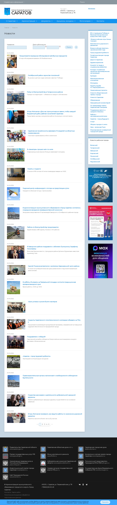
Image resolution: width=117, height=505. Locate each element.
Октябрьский (94, 159)
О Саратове (11, 21)
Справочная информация (13, 2)
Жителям (91, 9)
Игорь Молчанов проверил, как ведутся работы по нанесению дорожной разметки (55, 415)
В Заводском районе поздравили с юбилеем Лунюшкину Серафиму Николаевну (52, 248)
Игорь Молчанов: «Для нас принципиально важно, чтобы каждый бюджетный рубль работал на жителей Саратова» (51, 113)
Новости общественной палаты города (98, 93)
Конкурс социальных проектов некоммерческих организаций (99, 71)
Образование (95, 100)
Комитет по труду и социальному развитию (98, 66)
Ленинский (94, 156)
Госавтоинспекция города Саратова (99, 56)
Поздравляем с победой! (36, 337)
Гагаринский (94, 148)
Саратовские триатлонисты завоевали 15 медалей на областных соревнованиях (51, 132)
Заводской (94, 151)
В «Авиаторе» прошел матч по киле (40, 149)
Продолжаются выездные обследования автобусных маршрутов (43, 56)
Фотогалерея (85, 21)
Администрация (28, 21)
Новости (15, 27)
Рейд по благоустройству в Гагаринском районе (45, 92)
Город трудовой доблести (99, 52)
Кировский (94, 153)
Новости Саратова (96, 97)
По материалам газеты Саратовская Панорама (98, 106)
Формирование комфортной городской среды (100, 130)
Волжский (93, 145)
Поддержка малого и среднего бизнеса (97, 111)
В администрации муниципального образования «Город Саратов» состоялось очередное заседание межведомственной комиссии (52, 209)
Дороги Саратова (96, 60)
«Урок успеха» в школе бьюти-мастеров (42, 302)
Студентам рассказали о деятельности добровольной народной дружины (52, 396)
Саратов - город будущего (99, 119)
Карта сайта (16, 492)
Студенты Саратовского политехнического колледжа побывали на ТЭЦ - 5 (54, 321)
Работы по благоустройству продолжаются (42, 227)
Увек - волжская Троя (97, 127)
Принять (105, 502)
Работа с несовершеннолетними (98, 115)
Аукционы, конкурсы (65, 21)
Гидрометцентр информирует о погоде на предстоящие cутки (46, 188)
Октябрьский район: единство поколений (43, 75)
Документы (46, 21)
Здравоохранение (96, 62)
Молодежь (94, 83)
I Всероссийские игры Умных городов (100, 40)
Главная (6, 27)
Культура (93, 76)
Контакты (100, 21)
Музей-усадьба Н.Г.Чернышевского (97, 86)
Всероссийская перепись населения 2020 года (99, 49)
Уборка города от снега (98, 124)
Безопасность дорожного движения (99, 44)
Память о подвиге (34, 169)
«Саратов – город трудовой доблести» (37, 356)
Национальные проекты (98, 90)
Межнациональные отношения (97, 79)
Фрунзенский (95, 162)
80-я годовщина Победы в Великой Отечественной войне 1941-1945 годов (99, 34)
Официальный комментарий (100, 103)
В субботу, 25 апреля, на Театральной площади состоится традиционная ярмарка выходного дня (49, 283)
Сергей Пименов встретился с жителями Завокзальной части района (53, 266)
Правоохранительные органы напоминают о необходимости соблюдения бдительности (50, 377)
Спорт (92, 121)
